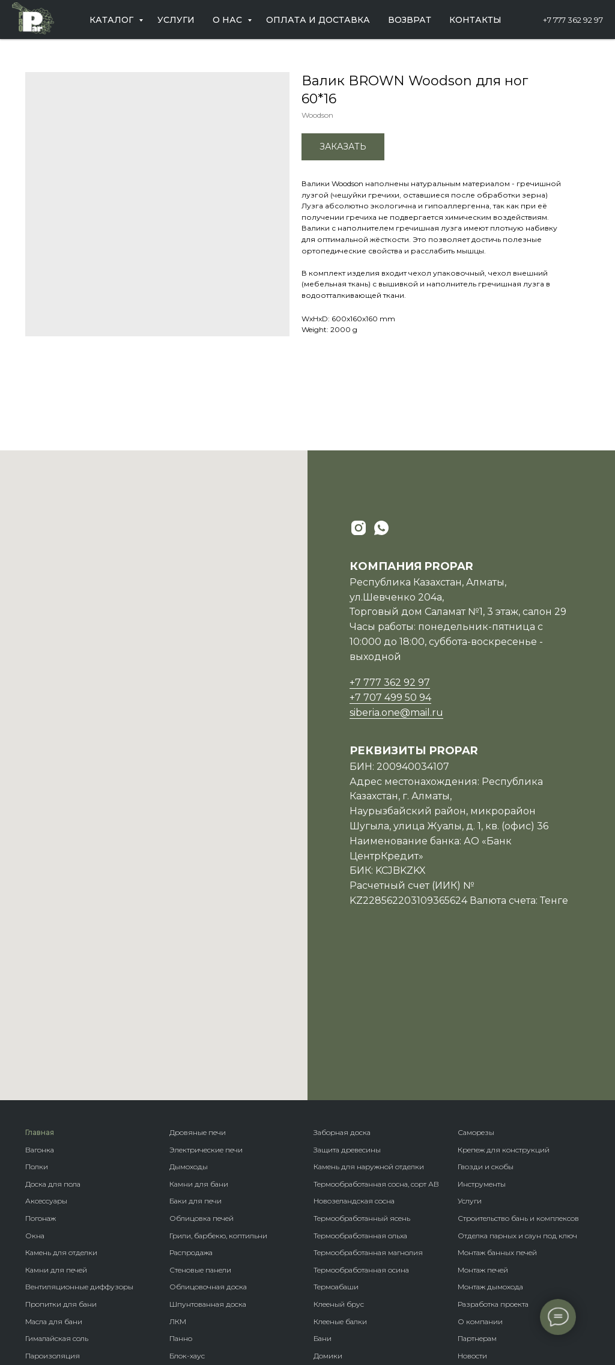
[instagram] (359, 528)
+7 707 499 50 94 (390, 697)
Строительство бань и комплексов (518, 1079)
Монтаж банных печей (497, 1113)
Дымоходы (188, 1027)
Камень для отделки (61, 1113)
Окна (34, 1096)
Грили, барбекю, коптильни (218, 1096)
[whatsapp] (381, 528)
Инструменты (482, 1045)
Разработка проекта (493, 1165)
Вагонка (39, 1010)
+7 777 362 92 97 (573, 20)
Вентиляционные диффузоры (79, 1148)
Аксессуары (46, 1062)
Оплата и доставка (318, 19)
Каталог (112, 19)
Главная (39, 993)
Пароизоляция (52, 1216)
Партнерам (477, 1199)
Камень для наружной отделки (369, 1027)
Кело (177, 1251)
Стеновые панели (200, 1131)
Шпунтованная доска (207, 1165)
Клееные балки (340, 1182)
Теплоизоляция (53, 1234)
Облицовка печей (201, 1079)
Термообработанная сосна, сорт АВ (376, 1045)
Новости (472, 1216)
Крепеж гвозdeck (344, 1268)
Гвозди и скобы (486, 1027)
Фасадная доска (198, 1268)
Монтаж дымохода (490, 1148)
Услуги (176, 19)
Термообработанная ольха (360, 1096)
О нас (228, 19)
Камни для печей (56, 1131)
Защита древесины (347, 1010)
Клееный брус (339, 1165)
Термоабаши (336, 1148)
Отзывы (472, 1234)
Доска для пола (52, 1045)
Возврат (409, 19)
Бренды (328, 1234)
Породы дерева (341, 1251)
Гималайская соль (56, 1199)
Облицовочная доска (208, 1148)
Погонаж (40, 1079)
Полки (36, 1027)
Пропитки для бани (61, 1165)
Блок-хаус (187, 1216)
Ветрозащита (48, 1268)
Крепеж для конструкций (504, 1010)
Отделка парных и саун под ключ (517, 1096)
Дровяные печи (197, 993)
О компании (480, 1182)
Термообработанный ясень (362, 1079)
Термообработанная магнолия (368, 1113)
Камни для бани (198, 1045)
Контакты (475, 19)
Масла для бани (53, 1182)
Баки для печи (195, 1062)
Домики (328, 1216)
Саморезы (476, 993)
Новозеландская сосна (354, 1062)
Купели (38, 1285)
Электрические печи (206, 1010)
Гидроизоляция (54, 1251)
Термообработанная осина (361, 1131)
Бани (323, 1199)
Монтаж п (475, 1131)
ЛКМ (177, 1182)
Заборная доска (342, 993)
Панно (180, 1199)
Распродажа (191, 1113)
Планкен (184, 1234)
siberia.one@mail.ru (396, 712)
